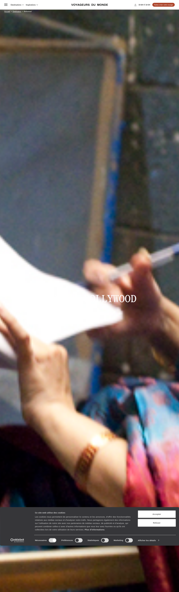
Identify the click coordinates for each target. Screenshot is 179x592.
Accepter (156, 560)
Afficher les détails (147, 587)
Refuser (156, 569)
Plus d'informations (94, 576)
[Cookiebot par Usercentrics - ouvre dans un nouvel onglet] (17, 587)
